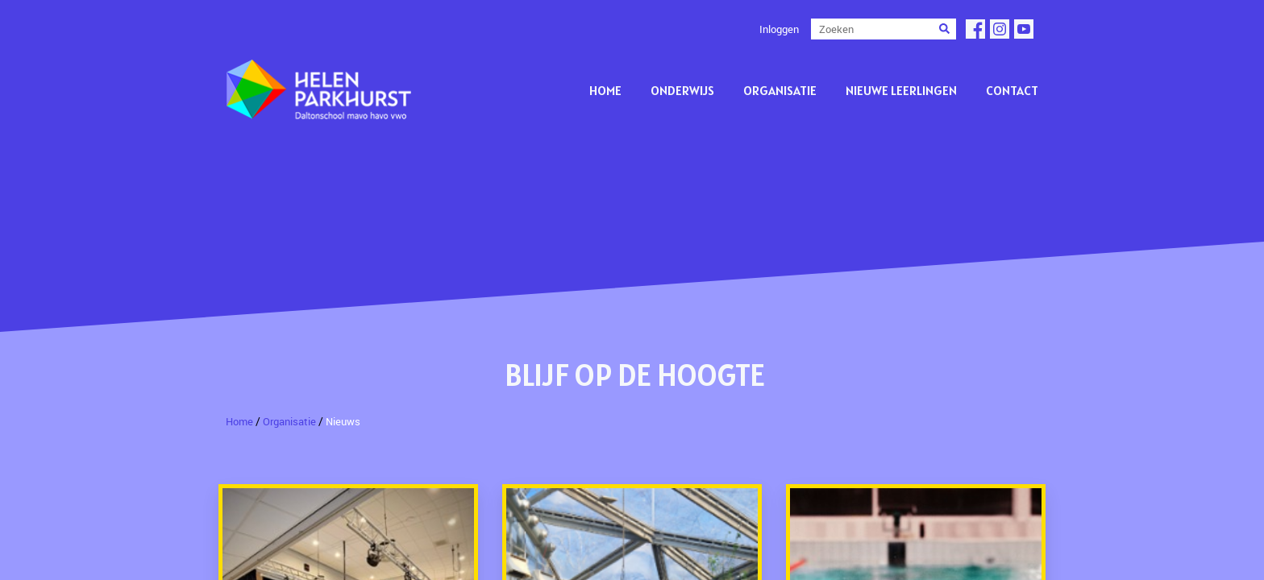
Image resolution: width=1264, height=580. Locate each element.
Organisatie (780, 90)
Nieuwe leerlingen (901, 90)
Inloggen (779, 29)
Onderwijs (682, 90)
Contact (1012, 90)
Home (605, 90)
